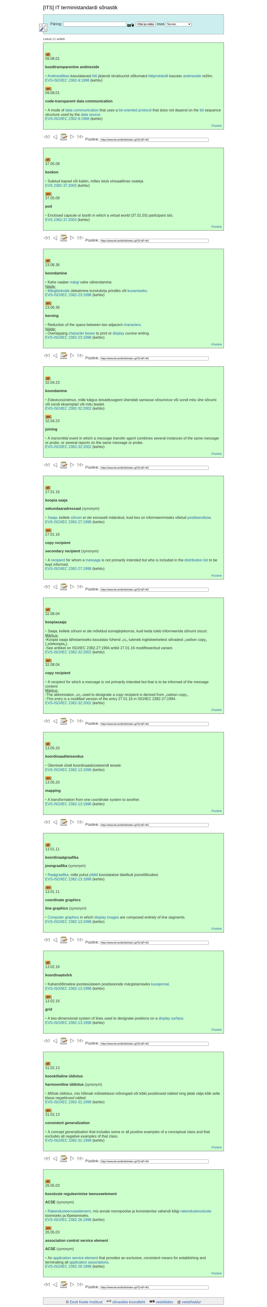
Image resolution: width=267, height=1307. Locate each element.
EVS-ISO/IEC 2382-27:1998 (68, 522)
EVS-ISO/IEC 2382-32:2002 (68, 408)
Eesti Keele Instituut (86, 1302)
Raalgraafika (58, 875)
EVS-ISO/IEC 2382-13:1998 (68, 770)
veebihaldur (191, 1302)
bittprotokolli (158, 76)
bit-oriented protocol (135, 110)
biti (94, 76)
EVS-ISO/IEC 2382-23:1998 (68, 295)
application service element (75, 1258)
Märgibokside (59, 291)
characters (132, 325)
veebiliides (164, 1302)
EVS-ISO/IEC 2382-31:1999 (68, 1102)
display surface (171, 1018)
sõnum (76, 518)
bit (202, 110)
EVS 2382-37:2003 (60, 186)
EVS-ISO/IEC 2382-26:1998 (68, 1220)
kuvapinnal (160, 984)
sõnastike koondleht (128, 1302)
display (118, 333)
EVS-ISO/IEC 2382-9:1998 (67, 80)
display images (106, 917)
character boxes (82, 333)
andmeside (192, 76)
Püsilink (216, 125)
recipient (58, 560)
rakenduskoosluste (195, 1211)
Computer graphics (63, 917)
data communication (82, 110)
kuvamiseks (137, 291)
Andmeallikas (59, 76)
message (93, 560)
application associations (88, 1262)
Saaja (52, 518)
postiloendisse (199, 518)
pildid (93, 875)
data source (90, 115)
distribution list (196, 560)
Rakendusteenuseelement (69, 1211)
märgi (74, 282)
